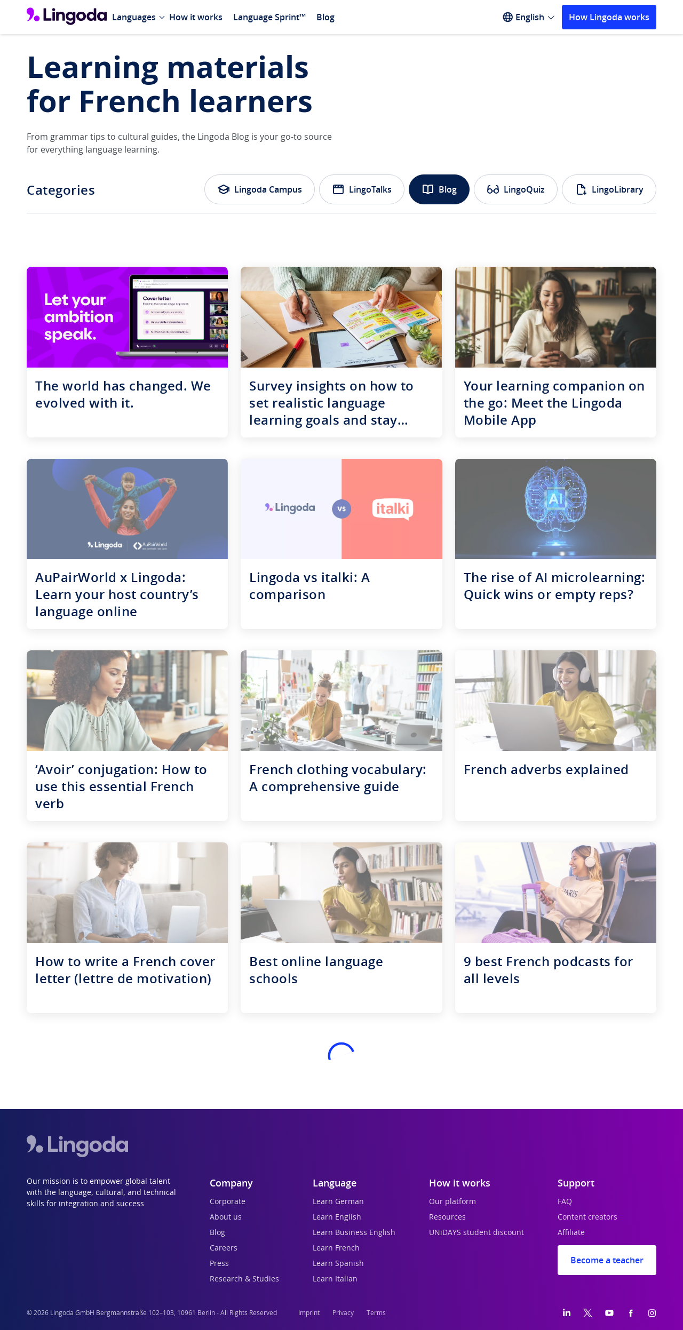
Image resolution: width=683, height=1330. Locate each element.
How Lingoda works (609, 17)
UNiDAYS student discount (476, 1233)
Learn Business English (354, 1233)
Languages (134, 17)
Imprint (309, 1313)
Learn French (336, 1248)
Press (219, 1264)
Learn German (338, 1202)
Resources (447, 1217)
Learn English (337, 1217)
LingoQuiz (516, 189)
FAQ (565, 1202)
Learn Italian (335, 1279)
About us (226, 1217)
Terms (376, 1313)
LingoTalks (362, 189)
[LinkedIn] (567, 1312)
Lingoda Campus (259, 189)
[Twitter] (588, 1312)
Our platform (452, 1202)
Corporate (227, 1202)
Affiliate (571, 1233)
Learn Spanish (338, 1264)
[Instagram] (652, 1312)
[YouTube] (609, 1312)
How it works (196, 17)
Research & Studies (244, 1279)
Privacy (343, 1313)
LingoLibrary (609, 189)
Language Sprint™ (269, 17)
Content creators (587, 1217)
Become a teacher (607, 1260)
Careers (223, 1248)
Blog (325, 17)
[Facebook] (630, 1312)
